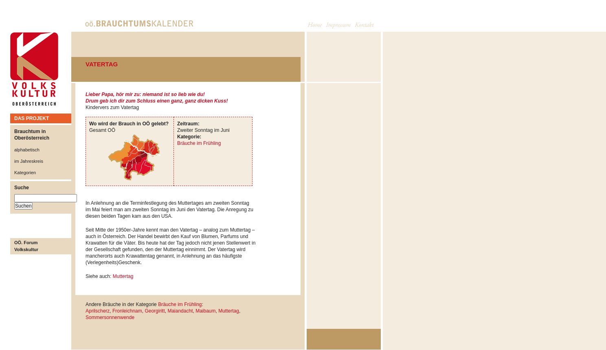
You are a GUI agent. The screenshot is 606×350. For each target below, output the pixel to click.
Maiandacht (180, 311)
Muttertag (123, 276)
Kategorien (25, 172)
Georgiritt (155, 311)
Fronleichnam (127, 311)
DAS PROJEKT (31, 118)
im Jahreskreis (28, 161)
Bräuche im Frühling (199, 143)
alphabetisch (27, 149)
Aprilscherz (98, 311)
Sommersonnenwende (110, 317)
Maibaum (205, 311)
